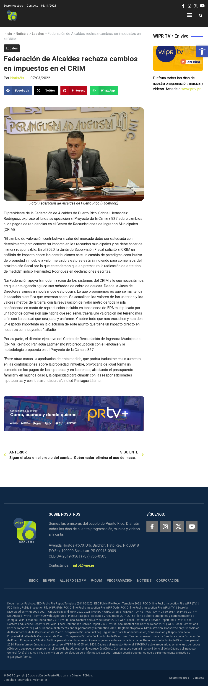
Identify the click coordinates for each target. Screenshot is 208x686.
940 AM (96, 580)
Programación (120, 580)
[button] (202, 51)
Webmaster (39, 679)
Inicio (8, 34)
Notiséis (22, 34)
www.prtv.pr (191, 89)
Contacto (32, 5)
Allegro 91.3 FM (73, 580)
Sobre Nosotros (13, 5)
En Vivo (49, 580)
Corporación (167, 580)
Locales (38, 34)
